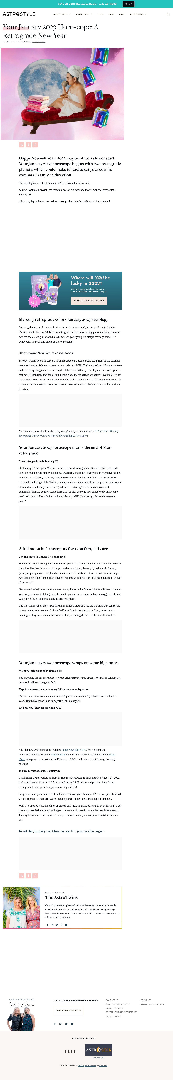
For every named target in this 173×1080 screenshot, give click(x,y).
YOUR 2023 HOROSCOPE (89, 300)
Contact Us (112, 1000)
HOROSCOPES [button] (63, 14)
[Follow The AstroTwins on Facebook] (55, 1024)
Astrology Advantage (152, 1004)
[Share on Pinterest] (35, 144)
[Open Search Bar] (168, 14)
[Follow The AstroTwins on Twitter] (66, 1024)
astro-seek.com (98, 1057)
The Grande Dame (90, 1066)
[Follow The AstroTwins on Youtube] (72, 1024)
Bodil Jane (81, 1066)
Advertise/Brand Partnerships (121, 1012)
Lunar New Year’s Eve (73, 749)
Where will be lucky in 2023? (90, 281)
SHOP (128, 4)
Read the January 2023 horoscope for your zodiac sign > (61, 831)
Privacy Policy (113, 1016)
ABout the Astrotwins (118, 1004)
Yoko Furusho (103, 1066)
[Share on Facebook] (28, 144)
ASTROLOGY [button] (85, 14)
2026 (100, 14)
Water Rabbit (58, 754)
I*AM (111, 14)
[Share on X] (21, 144)
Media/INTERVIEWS (115, 1008)
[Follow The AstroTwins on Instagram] (60, 1024)
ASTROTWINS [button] (139, 14)
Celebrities (145, 1000)
